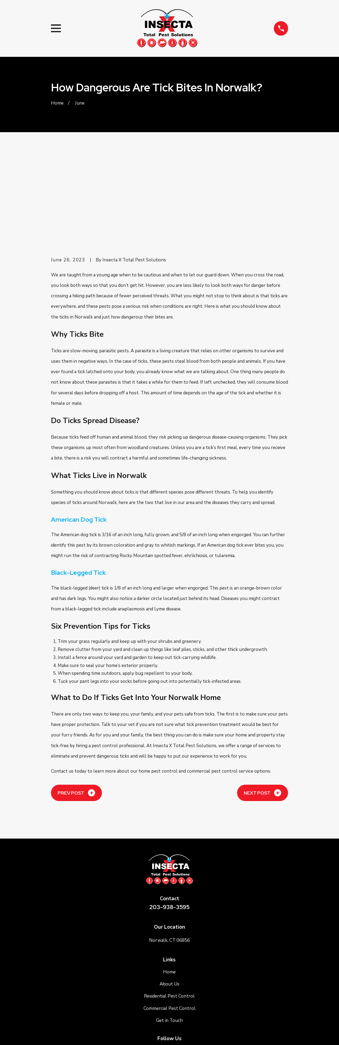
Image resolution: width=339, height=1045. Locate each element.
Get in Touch (169, 940)
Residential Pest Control (169, 915)
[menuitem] (58, 1033)
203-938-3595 (169, 826)
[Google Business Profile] (169, 969)
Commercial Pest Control (169, 927)
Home (169, 891)
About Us (169, 903)
